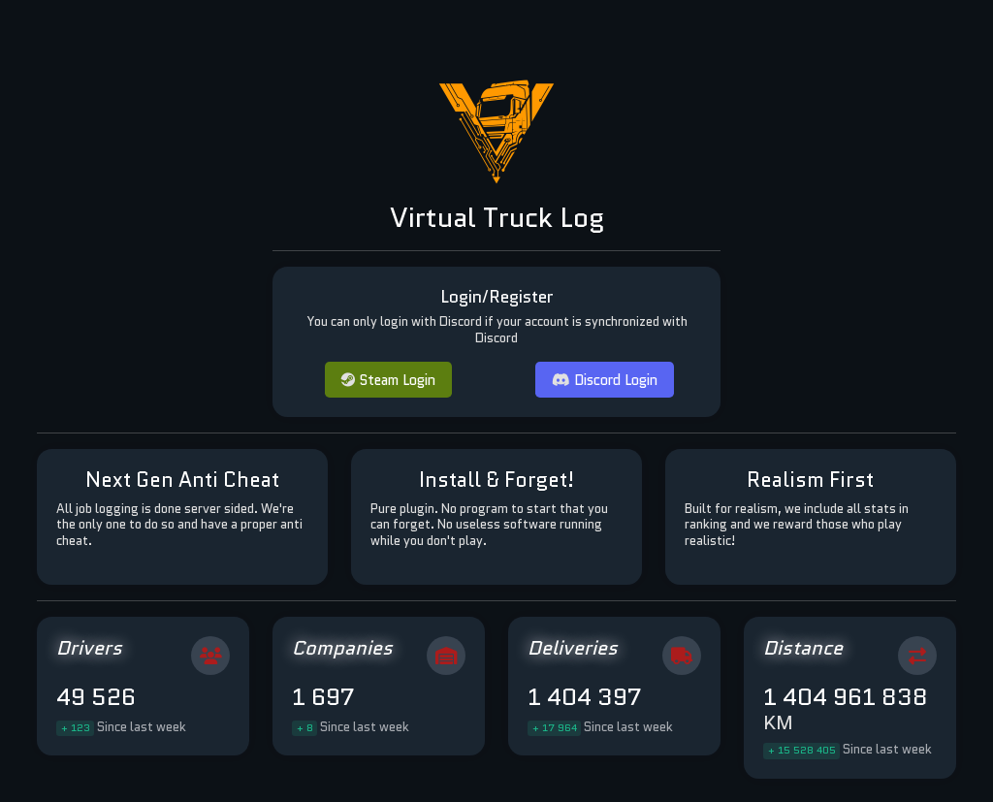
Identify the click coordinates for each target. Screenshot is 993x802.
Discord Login (604, 379)
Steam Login (388, 379)
